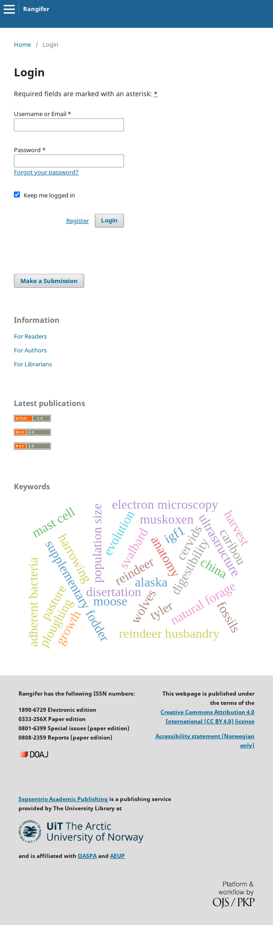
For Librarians (33, 364)
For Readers (30, 336)
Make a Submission (49, 281)
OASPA (87, 856)
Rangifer (36, 9)
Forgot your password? (46, 172)
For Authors (30, 350)
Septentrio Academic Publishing (63, 799)
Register (77, 220)
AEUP (117, 856)
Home (22, 44)
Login (109, 220)
